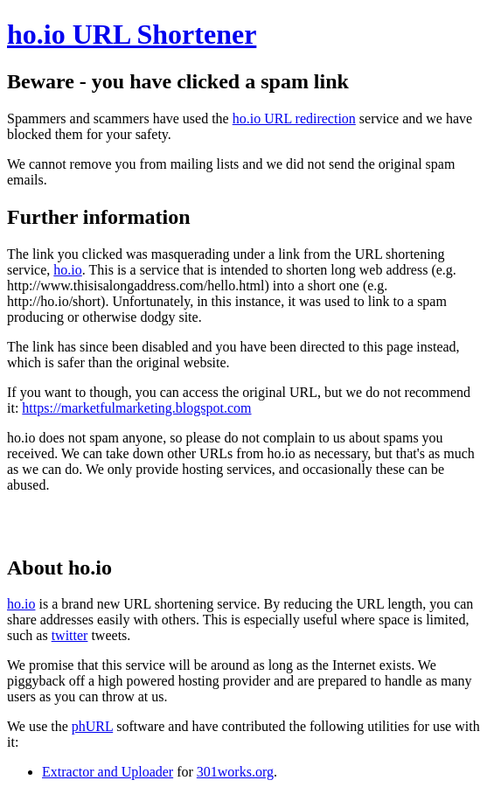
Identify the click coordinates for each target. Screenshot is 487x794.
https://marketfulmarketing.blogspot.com (136, 407)
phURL (92, 726)
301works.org (235, 771)
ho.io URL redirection (294, 118)
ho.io (67, 269)
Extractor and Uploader (107, 771)
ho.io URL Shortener (131, 34)
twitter (70, 635)
